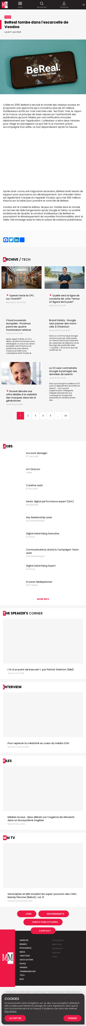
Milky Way (57, 944)
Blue (22, 979)
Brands (23, 944)
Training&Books (28, 971)
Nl (84, 4)
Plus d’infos (10, 1011)
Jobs (28, 913)
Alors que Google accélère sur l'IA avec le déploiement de (64, 384)
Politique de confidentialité (18, 992)
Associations (26, 959)
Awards (23, 967)
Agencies (24, 940)
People (23, 963)
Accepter (15, 1018)
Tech (22, 975)
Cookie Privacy (38, 992)
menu (20, 5)
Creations (25, 955)
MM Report (57, 948)
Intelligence (25, 948)
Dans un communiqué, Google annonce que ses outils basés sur (63, 338)
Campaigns (58, 940)
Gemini (55, 340)
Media (22, 952)
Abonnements (55, 913)
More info (43, 599)
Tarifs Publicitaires (45, 922)
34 (65, 415)
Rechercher (42, 5)
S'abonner (64, 5)
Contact (45, 930)
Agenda (56, 952)
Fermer (72, 1018)
